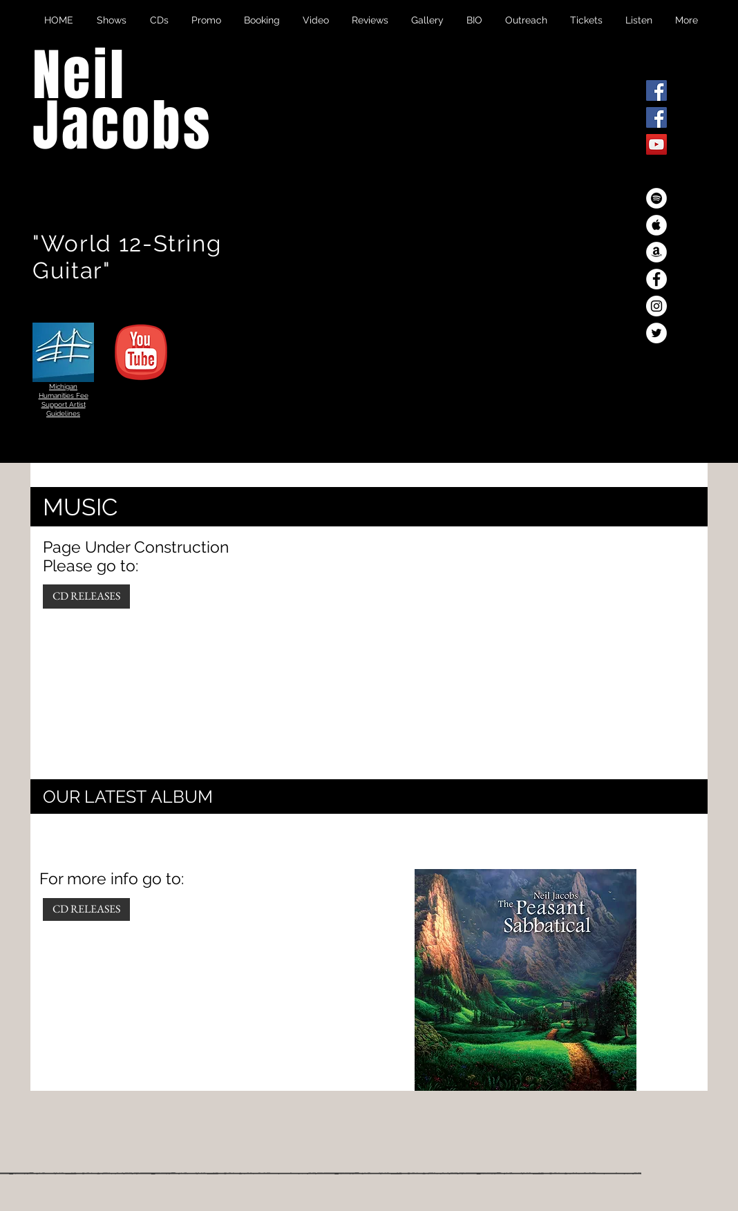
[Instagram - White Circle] (656, 306)
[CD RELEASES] (86, 596)
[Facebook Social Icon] (656, 90)
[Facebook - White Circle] (656, 279)
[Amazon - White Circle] (656, 252)
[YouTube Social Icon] (656, 144)
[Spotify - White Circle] (656, 198)
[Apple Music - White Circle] (656, 225)
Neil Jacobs (122, 101)
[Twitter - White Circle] (656, 333)
